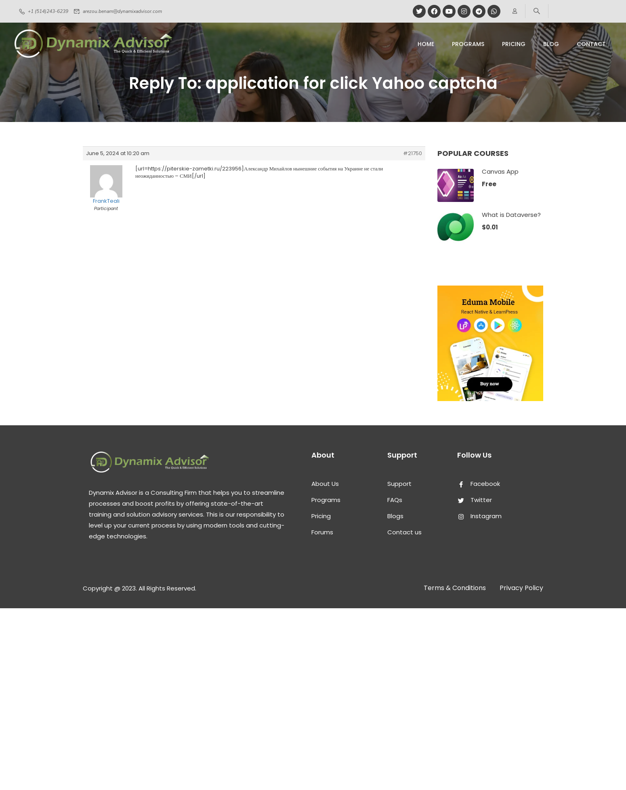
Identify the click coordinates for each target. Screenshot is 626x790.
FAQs (394, 500)
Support (399, 483)
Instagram (479, 516)
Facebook (478, 483)
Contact (591, 44)
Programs (468, 44)
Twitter (474, 500)
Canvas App (500, 171)
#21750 (412, 153)
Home (426, 44)
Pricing (321, 516)
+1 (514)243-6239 (43, 11)
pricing (513, 44)
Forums (322, 532)
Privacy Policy (521, 587)
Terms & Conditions (455, 587)
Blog (551, 44)
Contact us (404, 532)
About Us (325, 483)
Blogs (395, 516)
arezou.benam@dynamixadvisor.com (118, 11)
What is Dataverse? (511, 214)
